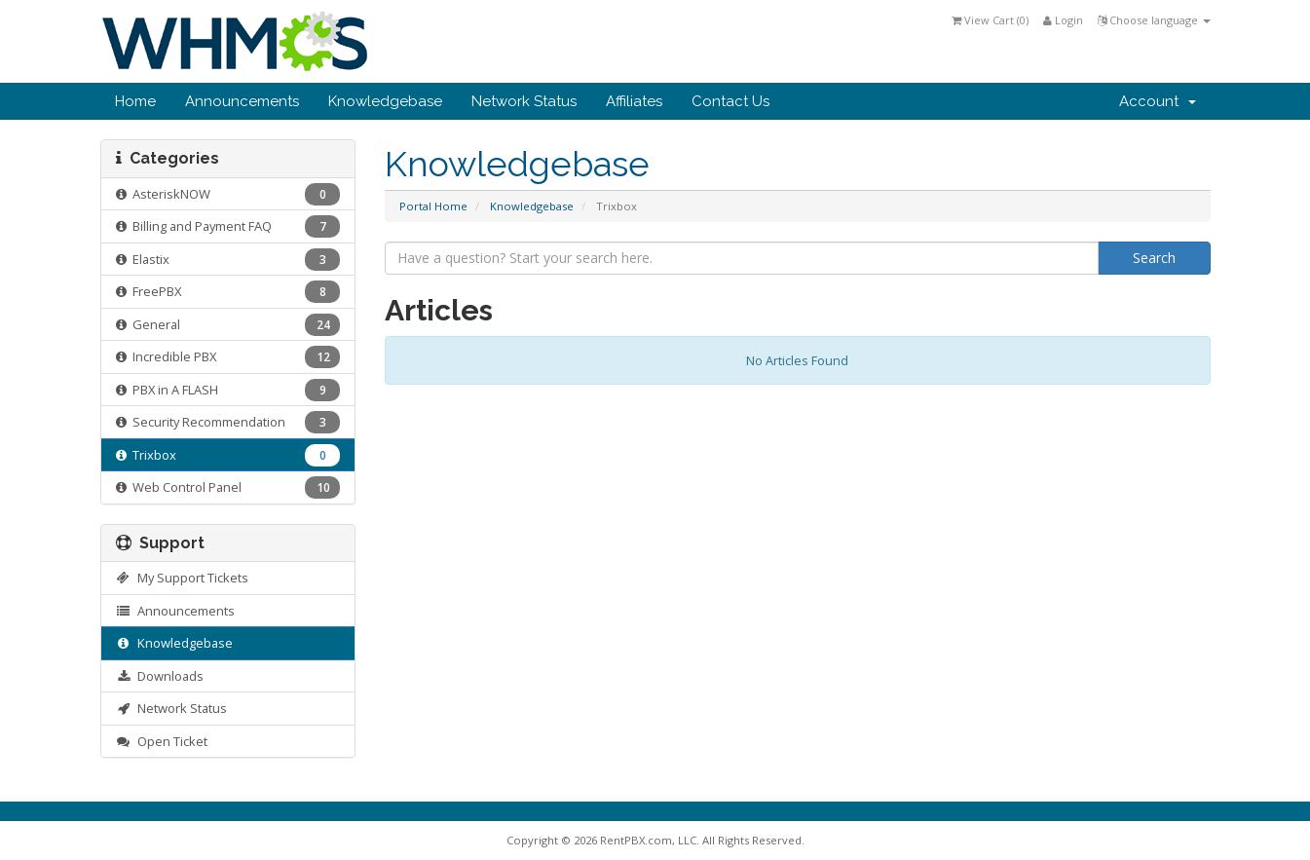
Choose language (1154, 20)
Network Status (524, 101)
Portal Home (433, 206)
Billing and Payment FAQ (228, 226)
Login (1063, 20)
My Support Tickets (182, 577)
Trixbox (228, 455)
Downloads (160, 676)
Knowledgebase (385, 101)
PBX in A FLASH (228, 390)
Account (1157, 101)
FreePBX (228, 291)
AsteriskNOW (228, 194)
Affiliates (634, 101)
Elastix (228, 259)
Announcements (242, 101)
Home (135, 101)
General (228, 325)
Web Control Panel (228, 487)
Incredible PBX (228, 357)
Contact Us (730, 101)
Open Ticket (162, 741)
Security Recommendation (228, 422)
